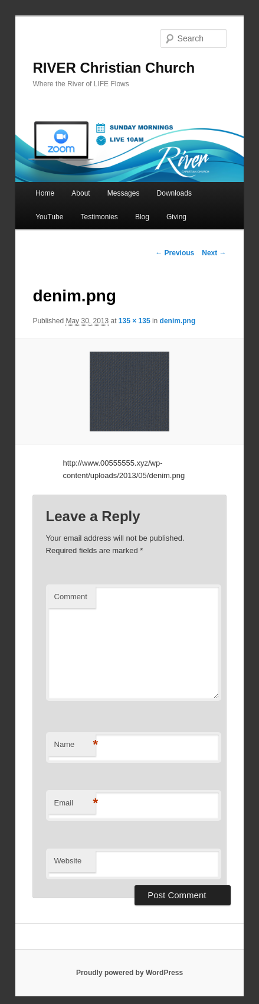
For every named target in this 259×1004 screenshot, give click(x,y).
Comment (70, 596)
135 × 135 (134, 321)
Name (75, 744)
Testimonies (98, 217)
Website (68, 860)
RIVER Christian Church (113, 68)
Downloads (174, 193)
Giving (176, 217)
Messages (123, 193)
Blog (142, 217)
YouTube (49, 217)
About (80, 193)
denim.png (178, 321)
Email (75, 803)
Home (44, 193)
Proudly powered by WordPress (129, 973)
